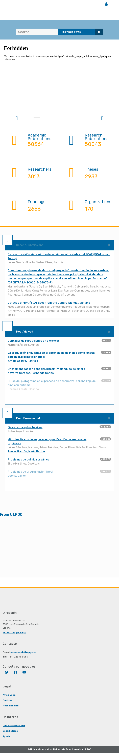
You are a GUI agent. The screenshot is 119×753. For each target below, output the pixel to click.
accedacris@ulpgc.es (23, 652)
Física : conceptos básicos (25, 427)
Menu (115, 4)
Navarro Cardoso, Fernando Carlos (31, 373)
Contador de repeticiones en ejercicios (34, 340)
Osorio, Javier (17, 475)
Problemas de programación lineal (30, 471)
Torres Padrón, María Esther (26, 451)
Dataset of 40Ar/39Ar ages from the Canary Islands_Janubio (49, 302)
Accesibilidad (10, 705)
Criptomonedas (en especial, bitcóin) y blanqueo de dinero (46, 369)
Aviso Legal (9, 694)
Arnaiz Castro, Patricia (23, 360)
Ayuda (6, 736)
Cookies (7, 700)
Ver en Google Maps (14, 632)
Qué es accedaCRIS (14, 725)
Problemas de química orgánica (28, 459)
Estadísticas (10, 730)
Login (106, 4)
